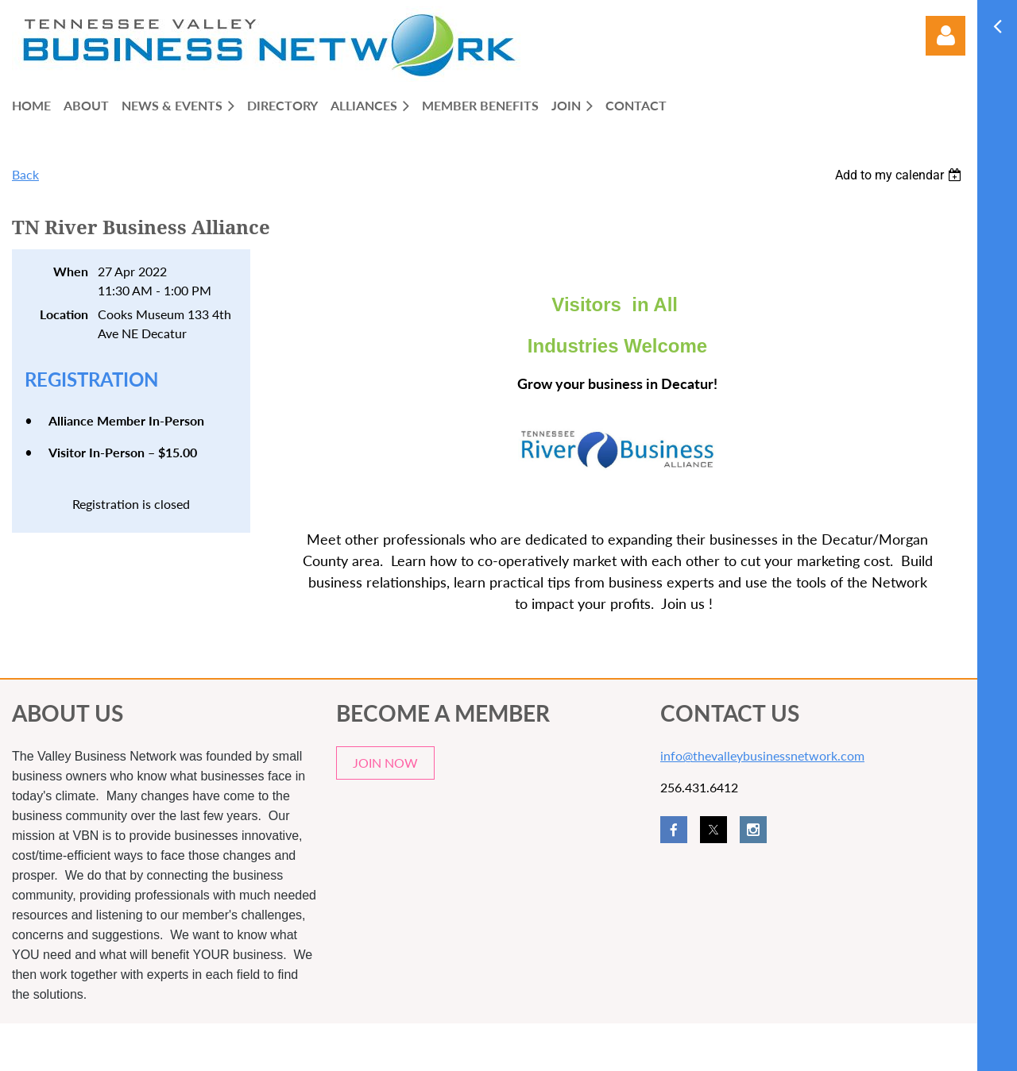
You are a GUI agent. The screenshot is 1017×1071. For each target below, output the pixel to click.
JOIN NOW (385, 762)
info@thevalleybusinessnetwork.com (762, 755)
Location (64, 314)
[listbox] (900, 175)
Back (25, 174)
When (70, 271)
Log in (945, 36)
